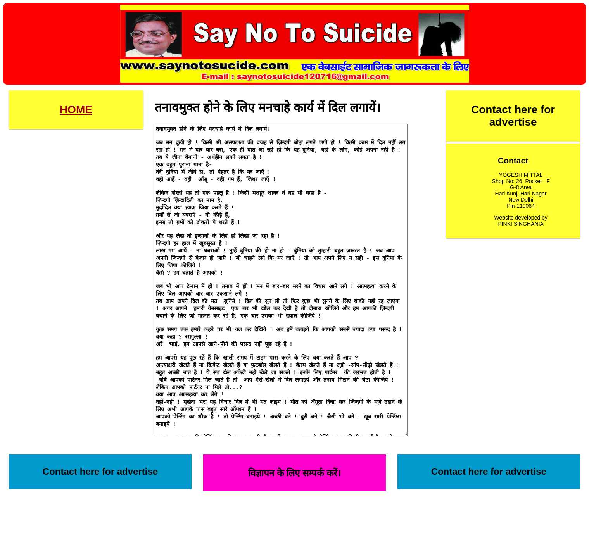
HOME (76, 110)
